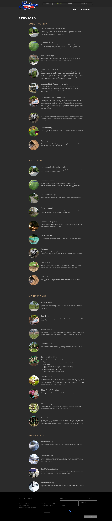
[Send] (90, 516)
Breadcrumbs (47, 512)
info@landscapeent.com (29, 507)
